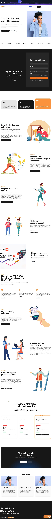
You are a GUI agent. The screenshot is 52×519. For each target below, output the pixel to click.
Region (31, 73)
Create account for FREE (39, 78)
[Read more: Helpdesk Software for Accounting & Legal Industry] (26, 486)
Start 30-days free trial (4, 517)
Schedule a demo (11, 517)
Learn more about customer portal (6, 388)
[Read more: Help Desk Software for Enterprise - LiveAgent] (9, 486)
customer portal (4, 381)
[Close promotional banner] (51, 1)
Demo (42, 6)
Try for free (9, 434)
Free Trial (39, 6)
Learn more (3, 297)
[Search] (35, 7)
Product (16, 6)
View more (33, 261)
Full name (31, 62)
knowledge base (30, 409)
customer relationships (29, 294)
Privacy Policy (40, 80)
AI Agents (11, 6)
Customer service (8, 26)
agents (20, 383)
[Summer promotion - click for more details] (26, 2)
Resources (21, 6)
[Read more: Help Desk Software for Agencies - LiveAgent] (43, 486)
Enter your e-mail (32, 66)
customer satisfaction (5, 284)
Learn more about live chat (34, 232)
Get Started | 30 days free (5, 30)
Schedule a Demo (13, 30)
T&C (36, 80)
